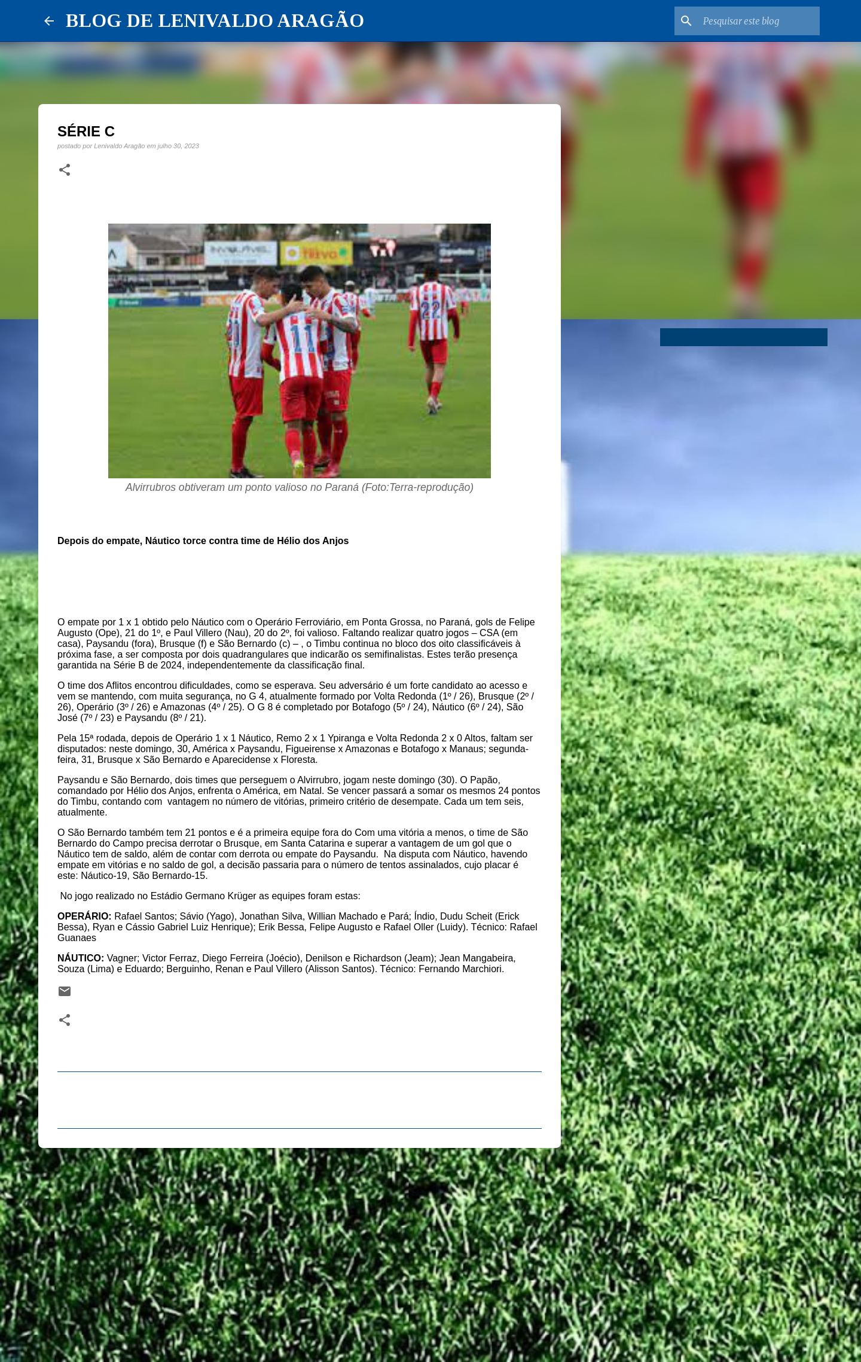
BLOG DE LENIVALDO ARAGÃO (215, 20)
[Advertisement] (299, 1249)
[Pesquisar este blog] (757, 21)
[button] (64, 170)
